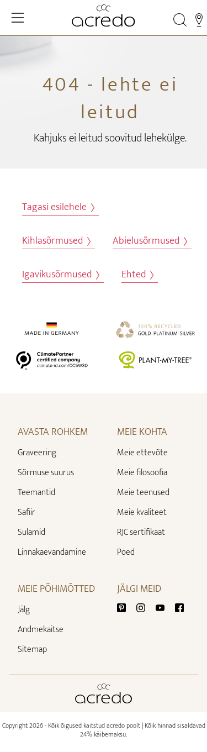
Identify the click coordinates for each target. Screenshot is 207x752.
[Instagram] (145, 607)
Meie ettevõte (142, 452)
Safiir (26, 512)
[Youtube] (164, 607)
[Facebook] (179, 607)
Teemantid (36, 492)
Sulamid (31, 532)
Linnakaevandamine (52, 552)
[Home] (103, 15)
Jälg (24, 609)
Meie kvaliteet (142, 512)
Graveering (37, 452)
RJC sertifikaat (141, 532)
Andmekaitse (40, 629)
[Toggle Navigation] (17, 17)
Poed (126, 552)
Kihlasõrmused (56, 241)
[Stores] (199, 20)
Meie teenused (143, 492)
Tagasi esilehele (58, 207)
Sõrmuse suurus (46, 472)
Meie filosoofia (142, 472)
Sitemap (32, 649)
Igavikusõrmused (60, 275)
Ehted (137, 275)
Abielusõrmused (150, 241)
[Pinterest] (126, 607)
